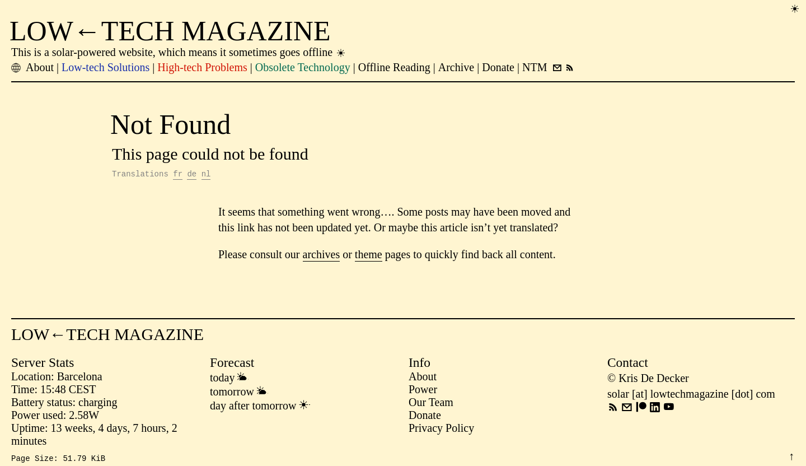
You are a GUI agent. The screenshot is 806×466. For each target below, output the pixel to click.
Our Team (431, 404)
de (191, 175)
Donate (425, 417)
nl (206, 175)
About (423, 378)
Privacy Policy (441, 429)
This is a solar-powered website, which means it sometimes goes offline (178, 52)
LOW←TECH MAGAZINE (170, 30)
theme (368, 256)
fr (177, 175)
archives (321, 256)
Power (423, 391)
